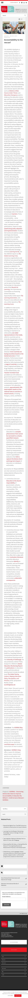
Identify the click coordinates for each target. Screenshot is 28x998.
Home (3, 956)
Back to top (23, 913)
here (12, 995)
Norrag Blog (7, 37)
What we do (4, 968)
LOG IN (11, 2)
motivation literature (16, 557)
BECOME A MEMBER (14, 949)
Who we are (4, 962)
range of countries (11, 364)
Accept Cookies (17, 995)
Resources (3, 959)
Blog (2, 971)
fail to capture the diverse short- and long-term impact (14, 459)
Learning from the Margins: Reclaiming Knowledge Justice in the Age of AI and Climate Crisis (13, 832)
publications (10, 668)
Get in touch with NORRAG (14, 942)
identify (16, 561)
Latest (3, 974)
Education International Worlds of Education (10, 884)
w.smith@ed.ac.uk (9, 685)
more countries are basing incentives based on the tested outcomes (13, 354)
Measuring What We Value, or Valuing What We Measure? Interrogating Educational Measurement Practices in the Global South (15, 845)
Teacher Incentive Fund (11, 373)
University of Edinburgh (14, 659)
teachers (14, 214)
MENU (2, 2)
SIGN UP (16, 2)
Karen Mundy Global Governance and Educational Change (10, 878)
